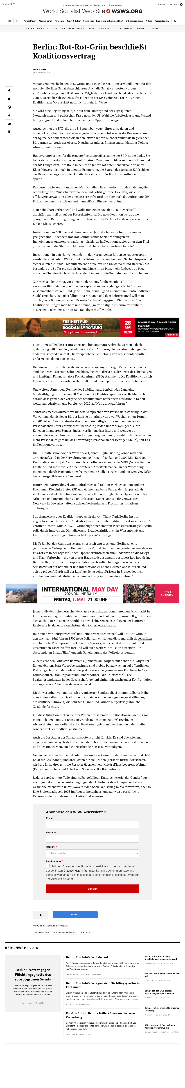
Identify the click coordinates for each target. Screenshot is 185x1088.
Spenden (155, 28)
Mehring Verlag (106, 28)
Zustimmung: (54, 861)
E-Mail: (50, 818)
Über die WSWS (125, 28)
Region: (50, 847)
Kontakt (162, 4)
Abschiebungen (131, 349)
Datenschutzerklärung (77, 870)
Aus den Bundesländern (65, 932)
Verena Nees (39, 69)
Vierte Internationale (37, 28)
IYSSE (91, 28)
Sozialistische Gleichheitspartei (68, 28)
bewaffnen (145, 638)
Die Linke (85, 932)
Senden (92, 888)
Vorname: (51, 832)
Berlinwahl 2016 (41, 932)
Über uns (173, 4)
